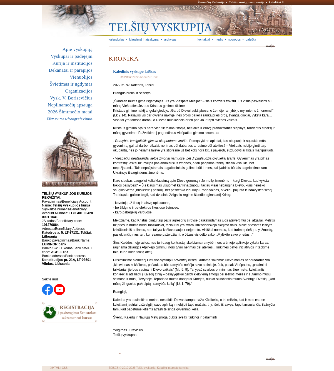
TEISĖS (114, 367)
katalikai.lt (276, 2)
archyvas (170, 39)
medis (219, 39)
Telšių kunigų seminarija (247, 2)
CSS (65, 367)
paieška (251, 39)
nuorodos (234, 39)
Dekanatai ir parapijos (71, 70)
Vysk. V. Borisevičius (71, 98)
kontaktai (204, 39)
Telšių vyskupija (145, 367)
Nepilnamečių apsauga (70, 105)
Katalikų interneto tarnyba (172, 367)
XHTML (55, 367)
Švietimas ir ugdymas (71, 84)
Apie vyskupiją (78, 49)
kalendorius (116, 39)
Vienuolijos (81, 77)
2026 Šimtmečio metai (70, 111)
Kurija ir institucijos (73, 63)
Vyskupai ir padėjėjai (72, 56)
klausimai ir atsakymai (144, 39)
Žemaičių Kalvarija (211, 2)
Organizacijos (79, 91)
